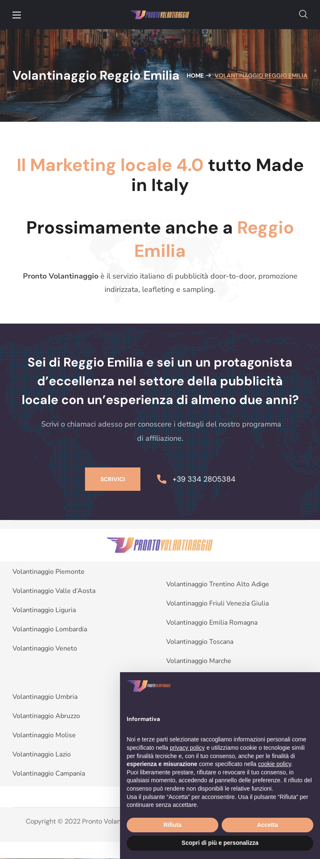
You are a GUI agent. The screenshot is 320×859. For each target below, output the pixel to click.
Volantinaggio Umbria (45, 696)
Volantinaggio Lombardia (49, 629)
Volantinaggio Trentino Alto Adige (217, 584)
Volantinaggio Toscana (199, 641)
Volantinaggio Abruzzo (46, 716)
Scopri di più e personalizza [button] (220, 842)
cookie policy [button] (274, 764)
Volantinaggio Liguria (44, 610)
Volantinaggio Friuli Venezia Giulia (217, 603)
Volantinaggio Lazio (41, 754)
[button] (303, 14)
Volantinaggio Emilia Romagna (212, 622)
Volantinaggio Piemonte (48, 571)
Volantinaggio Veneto (44, 648)
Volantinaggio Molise (44, 735)
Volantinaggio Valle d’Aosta (53, 590)
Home (195, 75)
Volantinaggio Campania (48, 773)
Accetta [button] (267, 824)
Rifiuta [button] (172, 824)
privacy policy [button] (187, 747)
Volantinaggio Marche (198, 661)
